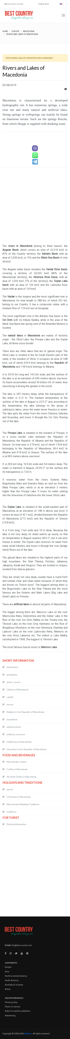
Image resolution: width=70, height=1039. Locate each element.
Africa (7, 989)
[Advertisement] (35, 206)
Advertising (10, 1015)
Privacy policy (11, 1002)
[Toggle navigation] (63, 15)
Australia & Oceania (14, 984)
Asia (7, 971)
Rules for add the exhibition (17, 1011)
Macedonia (28, 31)
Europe (15, 31)
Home (5, 31)
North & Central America (16, 976)
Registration (44, 4)
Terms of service (12, 1006)
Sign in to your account (13, 4)
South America (11, 980)
